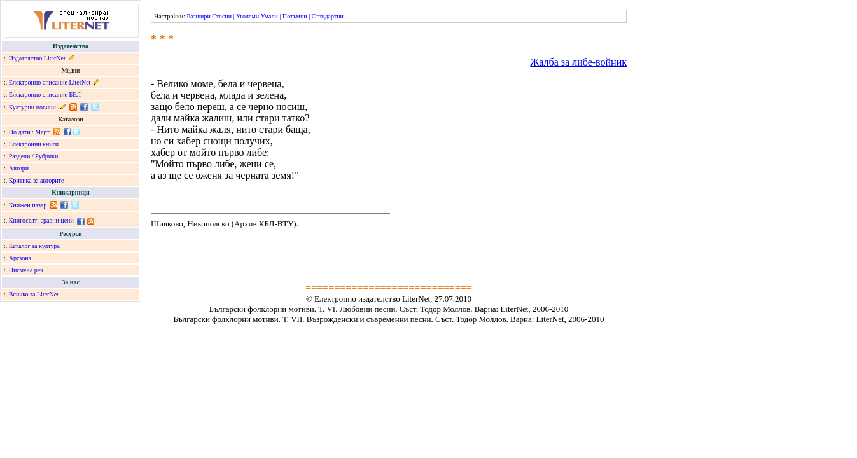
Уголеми (247, 16)
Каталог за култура (34, 245)
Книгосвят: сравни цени (41, 220)
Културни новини (32, 107)
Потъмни (294, 16)
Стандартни (328, 16)
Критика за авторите (36, 180)
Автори (19, 168)
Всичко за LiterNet (34, 294)
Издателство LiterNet (37, 58)
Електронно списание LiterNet (50, 82)
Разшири (198, 16)
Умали (269, 16)
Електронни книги (34, 144)
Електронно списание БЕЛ (45, 94)
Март (42, 131)
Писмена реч (26, 270)
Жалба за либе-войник (578, 62)
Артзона (20, 257)
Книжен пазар (28, 205)
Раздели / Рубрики (34, 156)
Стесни (222, 16)
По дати (20, 131)
